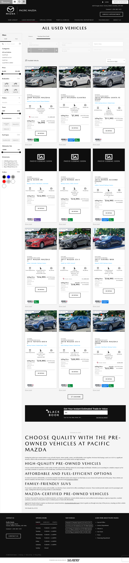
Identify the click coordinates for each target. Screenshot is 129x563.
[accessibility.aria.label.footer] (73, 560)
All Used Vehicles (6, 52)
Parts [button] (55, 522)
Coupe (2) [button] (6, 86)
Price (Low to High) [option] (112, 61)
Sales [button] (38, 522)
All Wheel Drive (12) (10, 161)
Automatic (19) (6, 124)
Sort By (109, 59)
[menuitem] (13, 20)
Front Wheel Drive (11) (11, 165)
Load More (75, 397)
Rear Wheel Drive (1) (10, 167)
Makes (11, 98)
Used (5, 39)
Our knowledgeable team (72, 503)
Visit (26, 503)
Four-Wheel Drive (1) (10, 163)
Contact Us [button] (13, 536)
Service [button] (46, 522)
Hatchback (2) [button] (15, 86)
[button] (52, 67)
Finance (31, 36)
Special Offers (46, 20)
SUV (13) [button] (6, 92)
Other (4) (6, 129)
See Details (41, 133)
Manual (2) (16, 124)
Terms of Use (29, 555)
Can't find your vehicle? (102, 417)
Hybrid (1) (15, 140)
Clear (18, 78)
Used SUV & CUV (7, 57)
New (16, 39)
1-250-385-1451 (116, 9)
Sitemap (21, 555)
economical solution (72, 479)
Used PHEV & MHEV (7, 62)
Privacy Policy (38, 555)
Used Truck (5, 55)
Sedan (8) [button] (15, 92)
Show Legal (28, 144)
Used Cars (5, 60)
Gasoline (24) (6, 140)
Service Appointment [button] (111, 14)
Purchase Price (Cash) (43, 36)
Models (11, 102)
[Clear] (20, 44)
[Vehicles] (86, 412)
